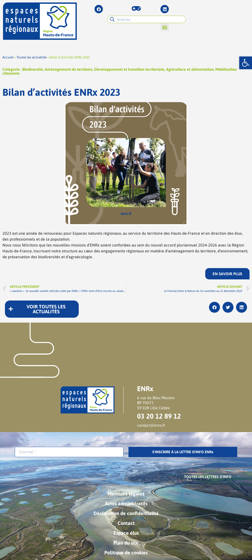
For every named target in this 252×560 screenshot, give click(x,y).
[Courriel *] (69, 452)
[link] (245, 62)
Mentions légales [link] (126, 493)
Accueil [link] (8, 57)
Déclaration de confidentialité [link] (126, 513)
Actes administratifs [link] (126, 503)
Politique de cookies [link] (126, 552)
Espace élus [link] (126, 533)
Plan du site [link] (126, 543)
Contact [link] (126, 523)
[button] (165, 27)
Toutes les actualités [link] (31, 57)
